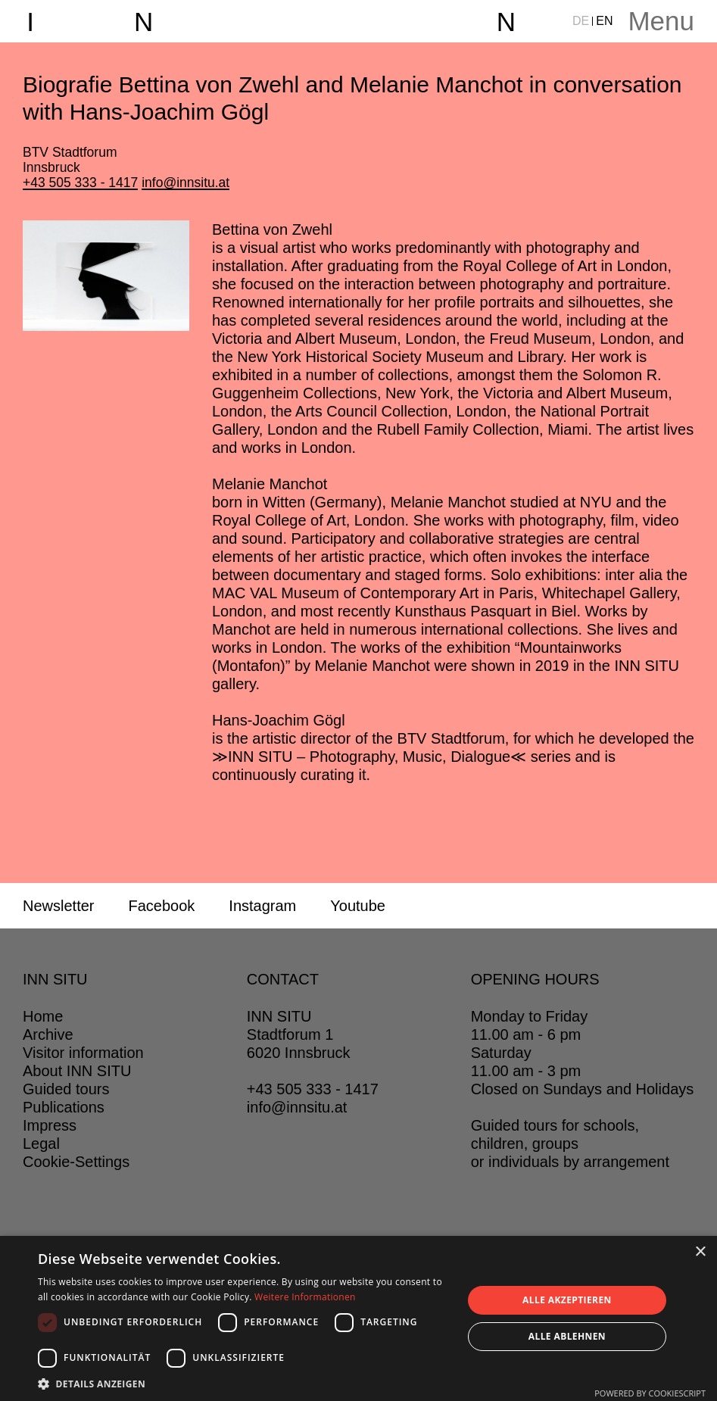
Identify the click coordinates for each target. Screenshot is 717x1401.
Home (43, 1016)
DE (580, 20)
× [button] (700, 1252)
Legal (41, 1143)
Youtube (357, 905)
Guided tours (66, 1089)
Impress (49, 1125)
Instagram (262, 905)
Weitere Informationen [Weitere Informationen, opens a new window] (305, 1296)
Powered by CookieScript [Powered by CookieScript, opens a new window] (650, 1393)
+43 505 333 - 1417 (80, 182)
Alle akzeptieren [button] (567, 1299)
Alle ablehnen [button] (567, 1336)
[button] (244, 1383)
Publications (63, 1107)
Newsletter (58, 905)
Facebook (161, 905)
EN (604, 20)
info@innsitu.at (185, 182)
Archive (48, 1034)
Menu (661, 21)
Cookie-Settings (76, 1161)
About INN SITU (77, 1070)
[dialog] (358, 1318)
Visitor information (83, 1052)
